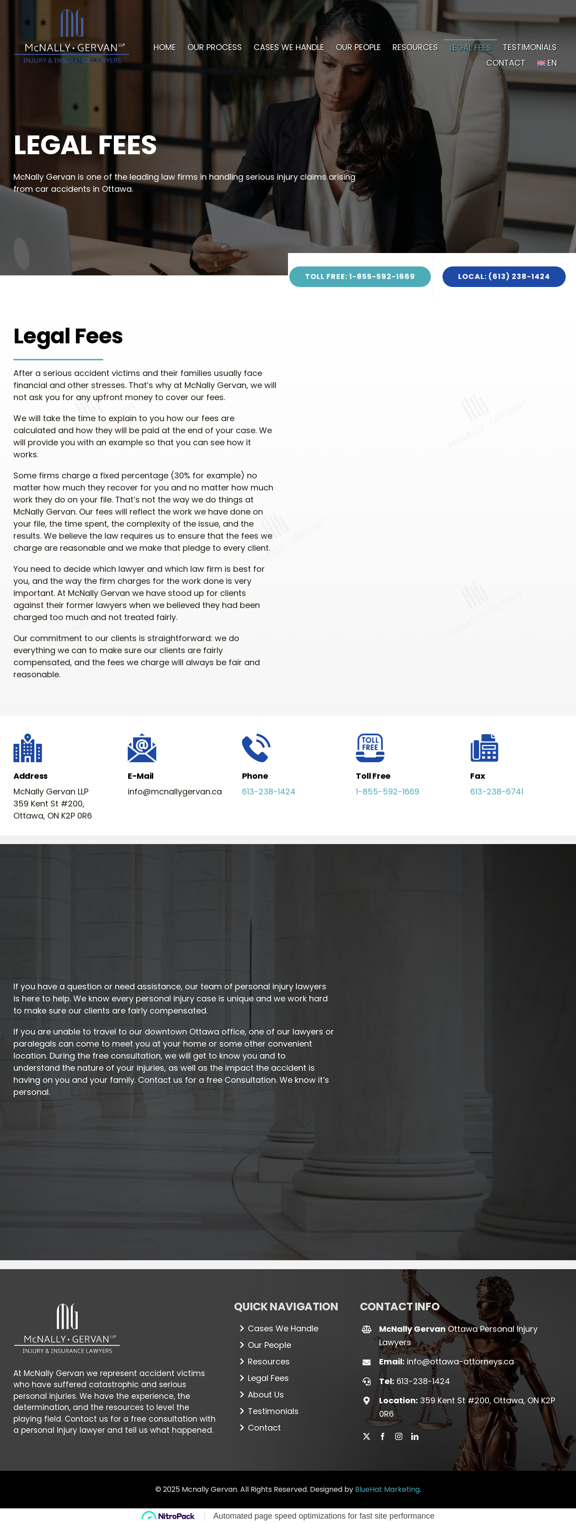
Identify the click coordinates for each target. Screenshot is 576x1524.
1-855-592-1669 (387, 791)
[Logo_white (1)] (67, 1299)
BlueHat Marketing (387, 1489)
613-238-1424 (269, 791)
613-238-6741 (496, 791)
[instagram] (398, 1436)
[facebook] (382, 1436)
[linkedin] (414, 1436)
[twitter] (366, 1436)
